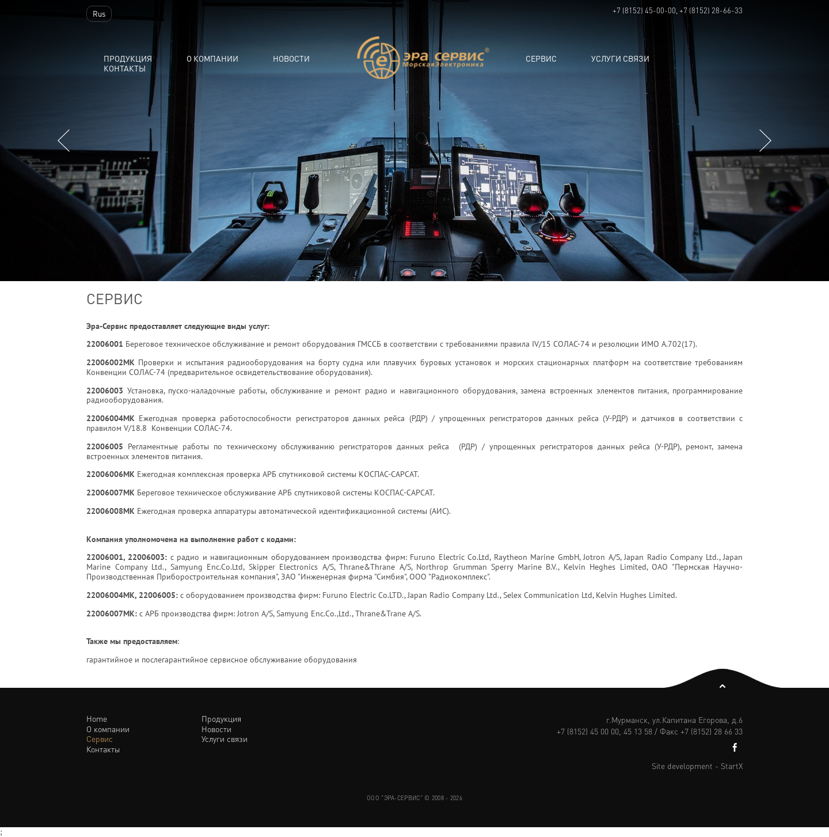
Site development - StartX (697, 765)
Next (765, 140)
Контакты (125, 68)
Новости (216, 729)
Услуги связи (620, 58)
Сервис (541, 58)
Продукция (128, 58)
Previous (64, 140)
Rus (99, 13)
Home (96, 719)
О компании (212, 58)
